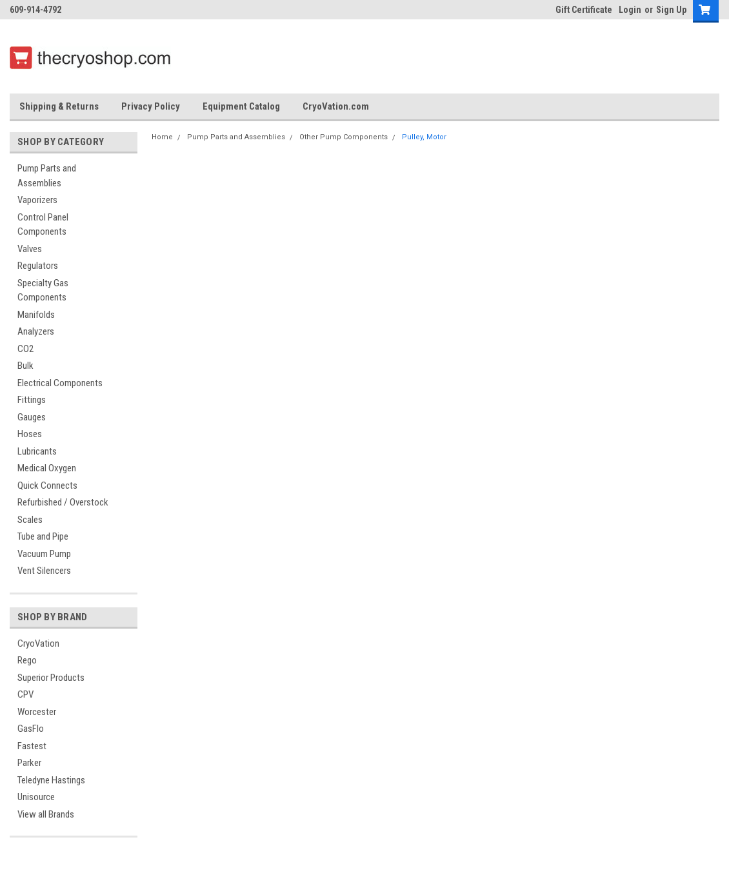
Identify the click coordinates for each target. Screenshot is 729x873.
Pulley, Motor (424, 137)
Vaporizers (37, 200)
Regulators (37, 265)
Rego (27, 660)
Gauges (31, 417)
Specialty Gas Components (42, 290)
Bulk (25, 365)
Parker (29, 763)
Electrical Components (60, 383)
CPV (25, 694)
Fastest (31, 746)
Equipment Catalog (241, 106)
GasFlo (30, 728)
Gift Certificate (583, 10)
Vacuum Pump (44, 554)
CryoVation (38, 643)
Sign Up (671, 10)
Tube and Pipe (42, 536)
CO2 (25, 349)
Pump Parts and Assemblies (46, 175)
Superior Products (51, 677)
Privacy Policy (150, 106)
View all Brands (45, 814)
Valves (29, 249)
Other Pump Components (343, 137)
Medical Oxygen (46, 468)
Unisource (36, 797)
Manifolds (36, 314)
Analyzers (35, 331)
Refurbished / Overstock (62, 502)
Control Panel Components (42, 224)
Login (630, 10)
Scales (30, 519)
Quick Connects (47, 485)
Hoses (29, 434)
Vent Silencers (44, 570)
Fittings (31, 400)
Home (162, 137)
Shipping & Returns (59, 106)
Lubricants (37, 451)
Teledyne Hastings (51, 780)
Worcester (36, 712)
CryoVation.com (336, 106)
